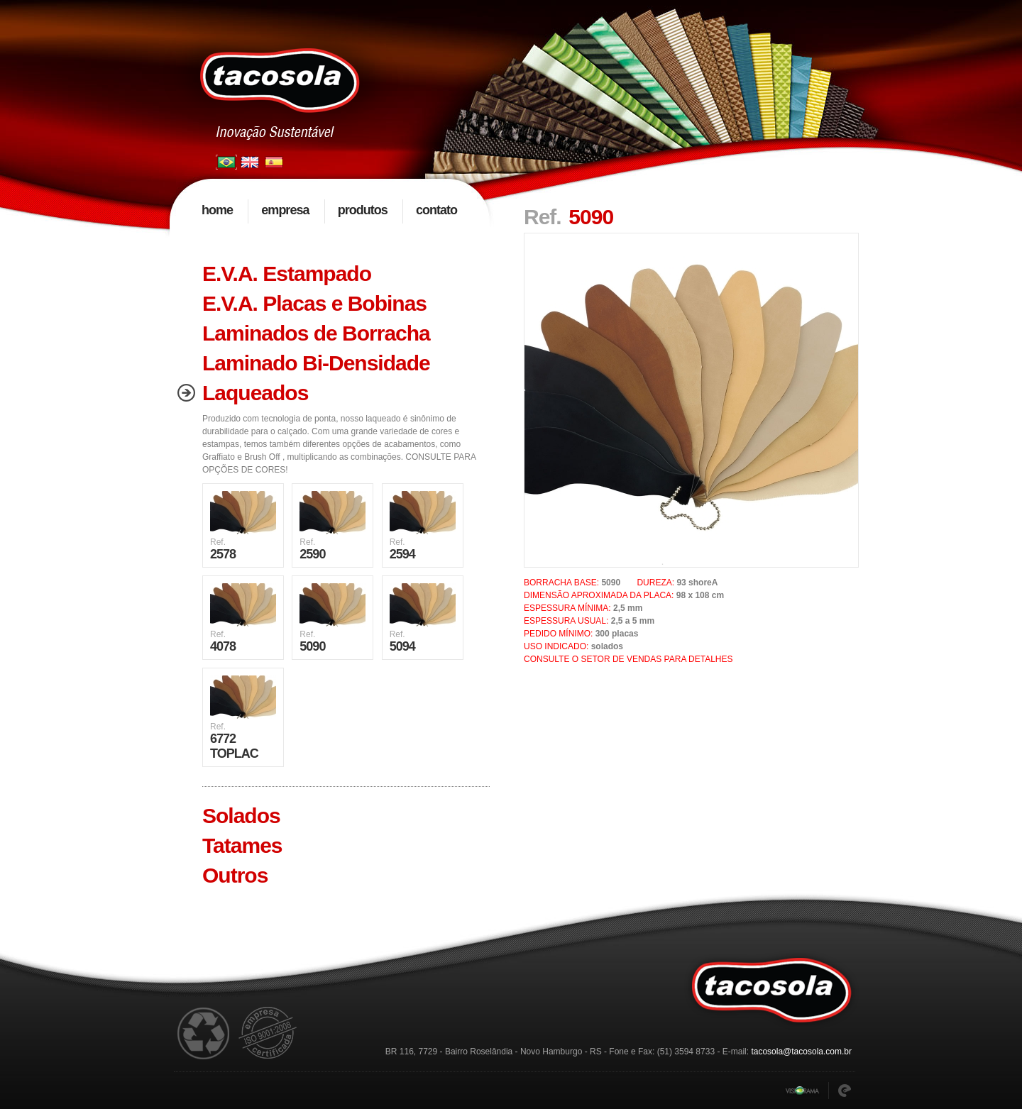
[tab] (330, 274)
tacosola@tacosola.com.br (801, 1051)
